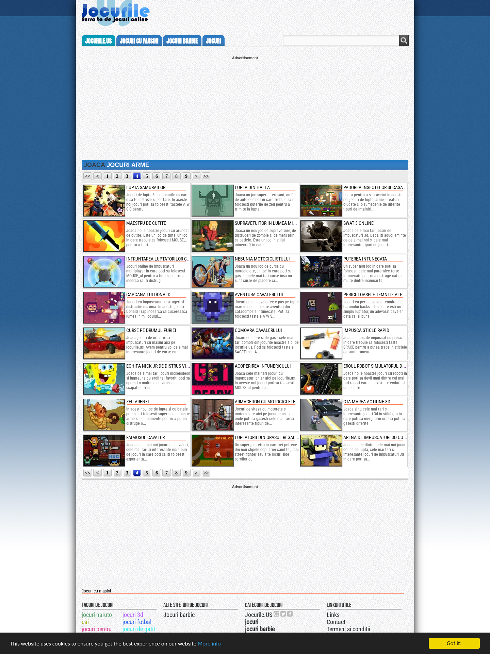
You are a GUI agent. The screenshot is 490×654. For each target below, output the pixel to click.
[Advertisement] (245, 107)
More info (209, 643)
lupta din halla (252, 187)
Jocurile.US (258, 614)
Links (333, 614)
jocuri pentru (97, 629)
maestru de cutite (146, 223)
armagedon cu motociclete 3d (268, 401)
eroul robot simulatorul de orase (380, 366)
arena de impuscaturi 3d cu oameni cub (386, 437)
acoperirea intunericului (263, 366)
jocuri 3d (132, 614)
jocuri (213, 41)
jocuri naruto (97, 614)
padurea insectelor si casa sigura (380, 187)
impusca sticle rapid (366, 330)
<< (88, 176)
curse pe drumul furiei (151, 330)
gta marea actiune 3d (366, 401)
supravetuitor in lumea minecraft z (274, 223)
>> (206, 176)
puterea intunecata (365, 259)
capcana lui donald (148, 294)
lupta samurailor (145, 187)
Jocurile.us (98, 41)
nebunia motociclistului (262, 259)
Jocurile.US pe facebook (290, 614)
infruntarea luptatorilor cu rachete (167, 259)
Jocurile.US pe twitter (283, 614)
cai (85, 621)
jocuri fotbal (136, 621)
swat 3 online (358, 223)
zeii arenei (137, 401)
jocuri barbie (182, 41)
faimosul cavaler (145, 437)
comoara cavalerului (258, 330)
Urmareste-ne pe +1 (277, 614)
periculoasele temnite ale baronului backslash (397, 294)
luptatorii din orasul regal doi (269, 437)
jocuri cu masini (139, 41)
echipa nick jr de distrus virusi (160, 366)
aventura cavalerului (259, 294)
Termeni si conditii (348, 629)
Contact (336, 621)
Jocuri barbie (179, 614)
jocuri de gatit (138, 629)
